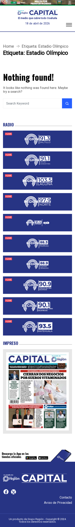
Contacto (66, 497)
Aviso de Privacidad (58, 503)
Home (8, 46)
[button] (69, 25)
